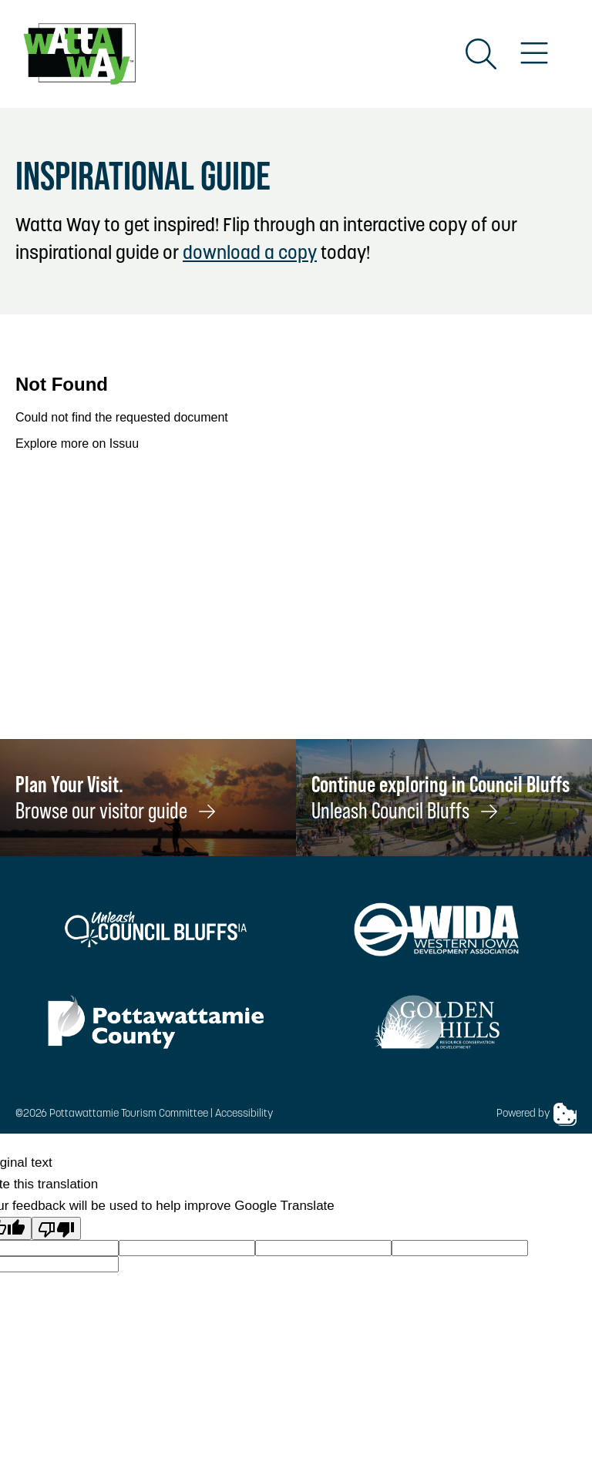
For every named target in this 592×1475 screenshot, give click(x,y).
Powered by (536, 1114)
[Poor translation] (56, 1228)
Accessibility (244, 1114)
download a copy (250, 254)
